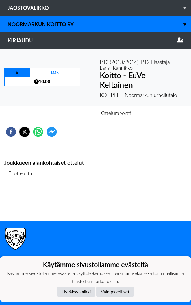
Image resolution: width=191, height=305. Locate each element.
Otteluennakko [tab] (76, 113)
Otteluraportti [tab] (116, 113)
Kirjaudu (95, 40)
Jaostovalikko (99, 8)
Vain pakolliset (115, 291)
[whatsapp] (38, 132)
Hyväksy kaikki (76, 291)
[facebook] (11, 132)
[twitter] (24, 132)
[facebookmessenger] (52, 132)
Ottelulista (22, 201)
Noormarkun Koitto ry (99, 24)
